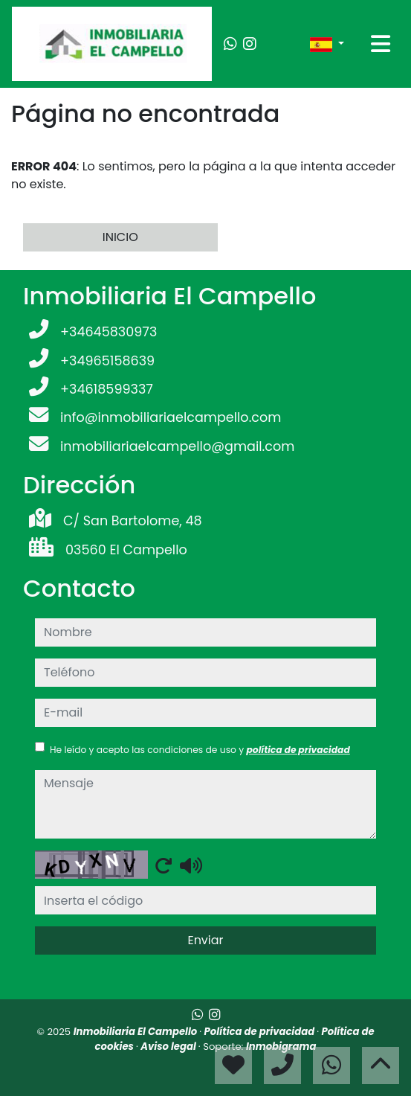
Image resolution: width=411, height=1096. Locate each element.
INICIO (120, 237)
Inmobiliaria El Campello (137, 1032)
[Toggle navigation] (380, 44)
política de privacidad (297, 749)
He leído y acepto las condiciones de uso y (200, 749)
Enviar (205, 940)
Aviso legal (169, 1046)
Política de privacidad (260, 1032)
